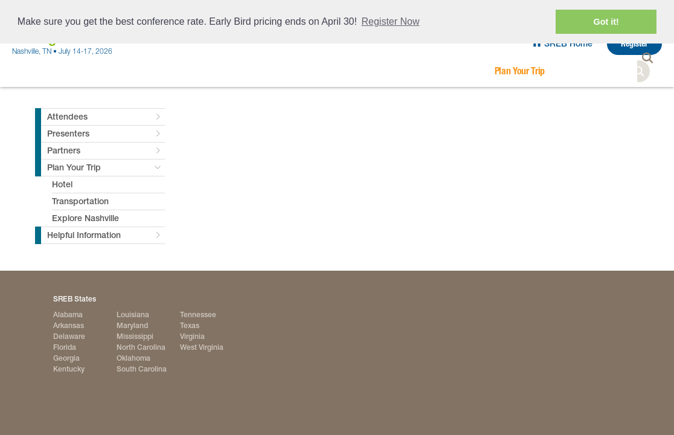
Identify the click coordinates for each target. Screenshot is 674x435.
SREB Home (568, 43)
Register (634, 44)
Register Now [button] (391, 21)
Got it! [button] (606, 22)
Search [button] (651, 71)
